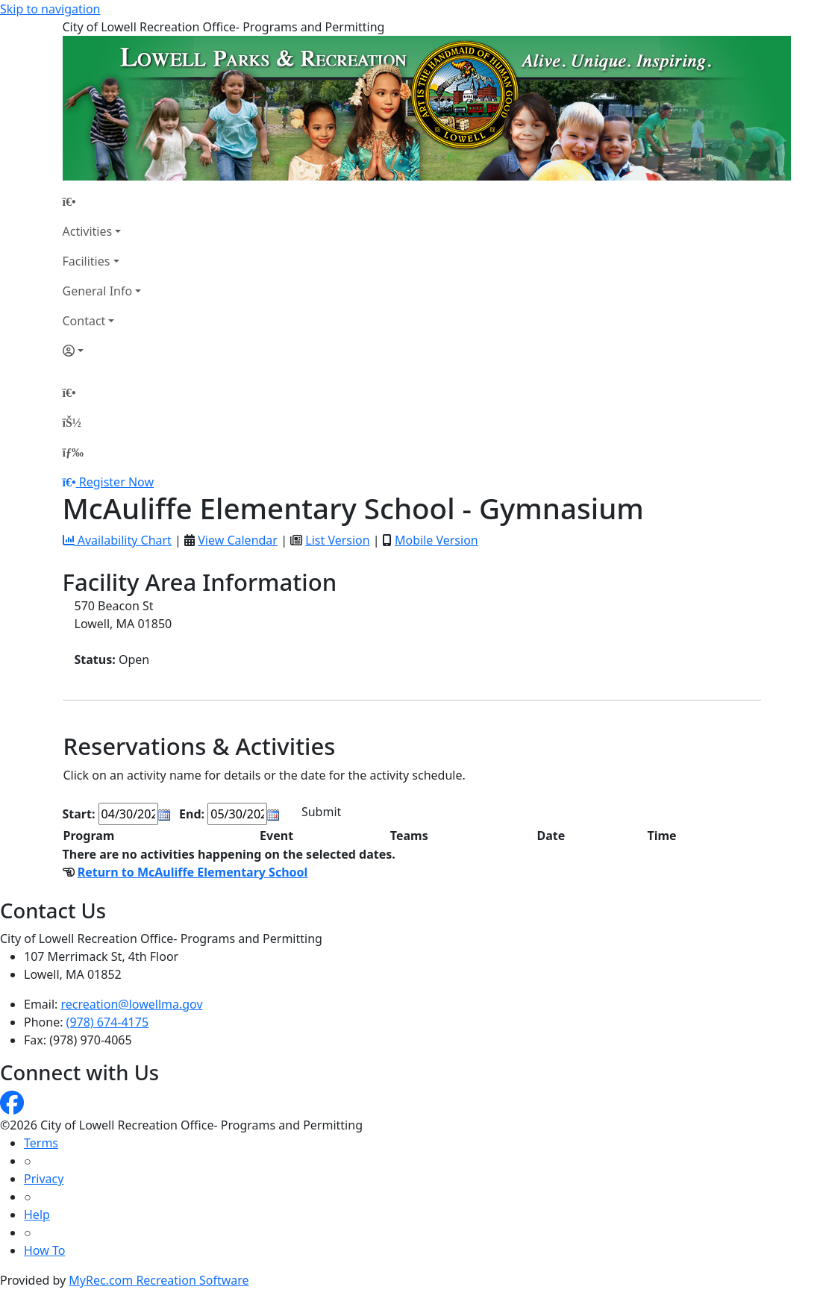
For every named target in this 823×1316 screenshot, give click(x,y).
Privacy (43, 1179)
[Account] (102, 351)
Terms (41, 1143)
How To (44, 1250)
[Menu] (73, 452)
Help (37, 1214)
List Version (337, 540)
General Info (98, 291)
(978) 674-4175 (107, 1022)
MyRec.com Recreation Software (158, 1280)
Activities (88, 231)
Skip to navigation (50, 9)
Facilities (86, 261)
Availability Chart (117, 540)
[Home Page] (102, 201)
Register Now (116, 482)
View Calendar (238, 540)
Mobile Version (436, 540)
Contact (84, 321)
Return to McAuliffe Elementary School (193, 872)
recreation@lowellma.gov (132, 1004)
